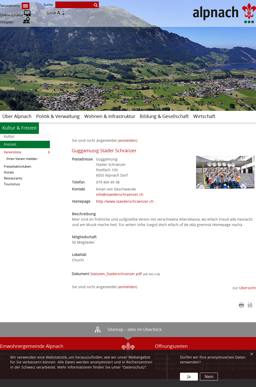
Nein (209, 376)
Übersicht (247, 288)
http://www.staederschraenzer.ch (125, 201)
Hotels (9, 172)
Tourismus (12, 184)
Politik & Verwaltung (58, 116)
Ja (189, 376)
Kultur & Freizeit (19, 128)
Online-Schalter (15, 15)
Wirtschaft (204, 116)
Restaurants (13, 178)
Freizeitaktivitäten (17, 166)
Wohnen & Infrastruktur (109, 116)
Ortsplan (15, 22)
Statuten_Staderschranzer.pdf (116, 274)
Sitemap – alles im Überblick (135, 329)
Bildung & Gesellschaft (164, 116)
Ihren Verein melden (21, 159)
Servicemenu (14, 6)
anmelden (127, 287)
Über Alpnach (16, 116)
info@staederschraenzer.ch (119, 194)
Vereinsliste (12, 152)
